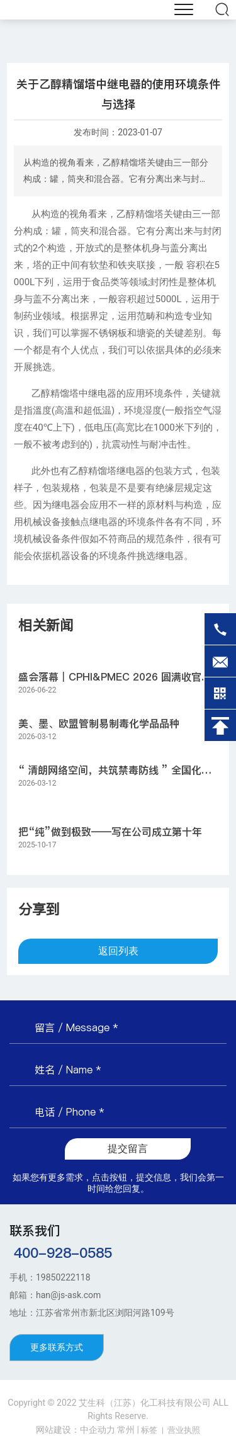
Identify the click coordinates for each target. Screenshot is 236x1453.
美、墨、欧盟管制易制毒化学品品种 (98, 723)
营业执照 (183, 1430)
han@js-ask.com (68, 1295)
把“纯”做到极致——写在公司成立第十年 (110, 832)
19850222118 (63, 1277)
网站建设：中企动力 (75, 1430)
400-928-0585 (63, 1252)
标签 (149, 1430)
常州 (126, 1430)
